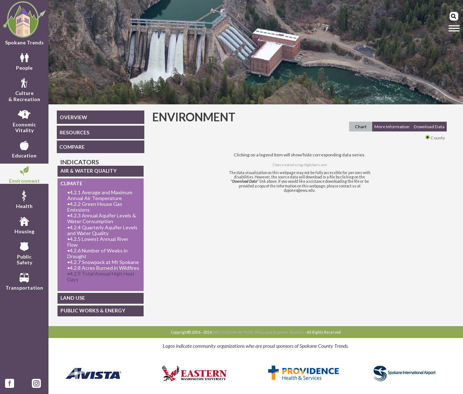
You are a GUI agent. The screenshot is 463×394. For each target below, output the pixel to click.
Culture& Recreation (24, 89)
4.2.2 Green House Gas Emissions (94, 207)
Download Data (429, 126)
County (435, 137)
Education (24, 148)
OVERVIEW (73, 117)
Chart (360, 126)
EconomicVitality (24, 120)
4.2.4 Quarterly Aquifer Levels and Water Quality (102, 230)
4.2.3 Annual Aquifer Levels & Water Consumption (101, 218)
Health (24, 199)
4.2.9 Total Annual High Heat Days (101, 276)
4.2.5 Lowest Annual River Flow (97, 242)
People (24, 61)
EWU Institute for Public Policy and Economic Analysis (258, 332)
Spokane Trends (24, 23)
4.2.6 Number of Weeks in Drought (97, 253)
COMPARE (72, 147)
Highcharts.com (315, 165)
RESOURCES (74, 132)
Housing (24, 224)
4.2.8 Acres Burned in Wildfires (103, 268)
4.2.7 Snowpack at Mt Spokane (103, 262)
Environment (24, 174)
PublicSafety (24, 252)
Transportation (24, 280)
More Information (391, 126)
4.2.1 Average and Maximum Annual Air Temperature (99, 195)
